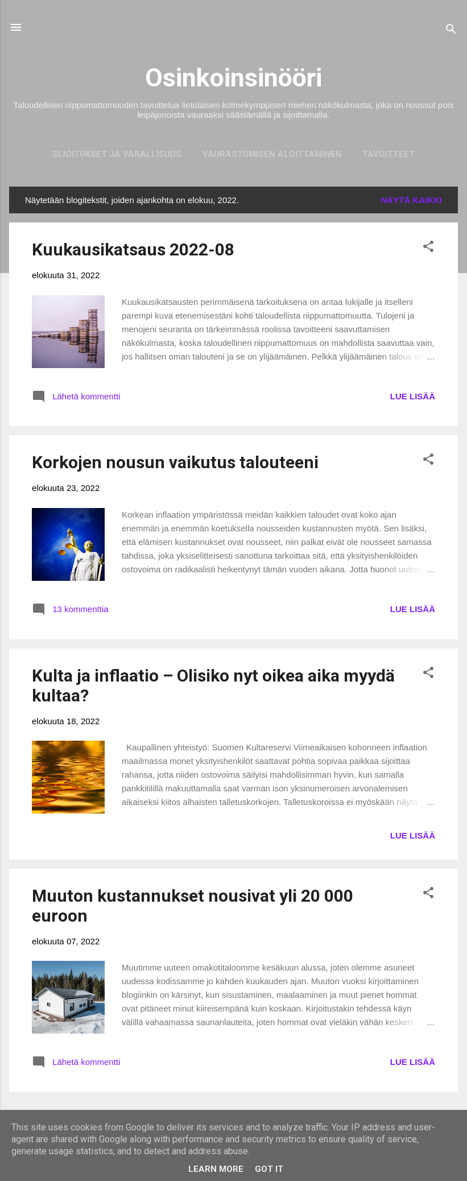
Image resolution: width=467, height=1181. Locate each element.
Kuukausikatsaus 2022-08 (133, 249)
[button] (428, 248)
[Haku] (451, 31)
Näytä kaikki (412, 200)
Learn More (215, 1169)
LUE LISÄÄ (412, 396)
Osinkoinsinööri (233, 78)
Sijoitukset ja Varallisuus (116, 154)
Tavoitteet (388, 154)
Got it (269, 1169)
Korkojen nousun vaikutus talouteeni (175, 462)
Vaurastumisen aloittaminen (272, 154)
